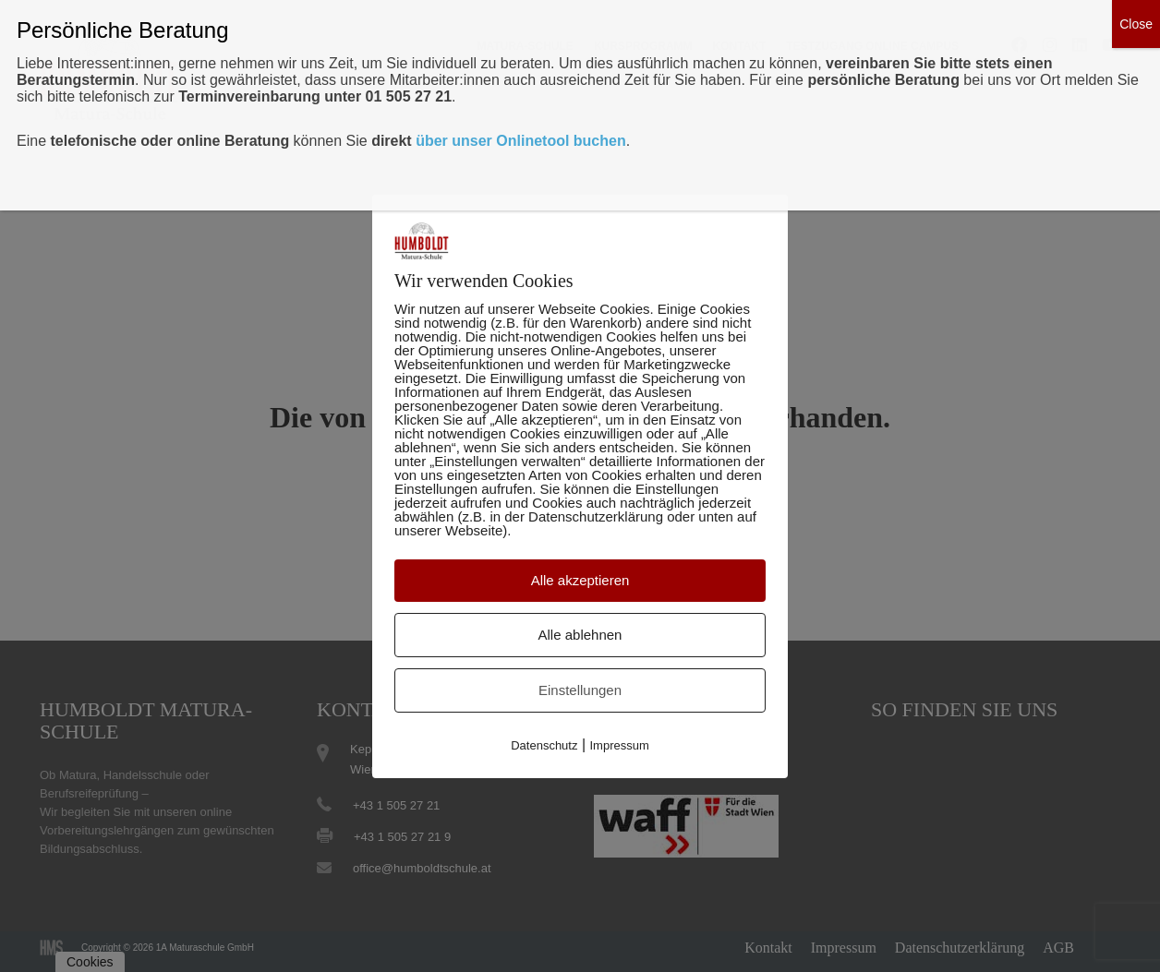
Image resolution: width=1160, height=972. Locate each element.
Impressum (619, 745)
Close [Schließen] (1136, 24)
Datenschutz (544, 745)
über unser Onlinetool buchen (521, 141)
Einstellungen (580, 690)
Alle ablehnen (580, 634)
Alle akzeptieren (580, 580)
